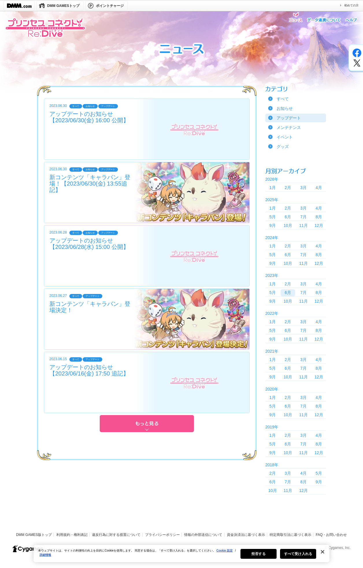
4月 (319, 187)
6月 (288, 216)
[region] (181, 556)
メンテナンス (289, 127)
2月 (288, 187)
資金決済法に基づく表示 (246, 535)
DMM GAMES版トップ (34, 535)
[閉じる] (322, 554)
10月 (288, 225)
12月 (318, 225)
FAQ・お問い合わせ (331, 535)
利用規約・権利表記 (72, 535)
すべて (283, 99)
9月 (272, 225)
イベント (285, 137)
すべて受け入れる (298, 556)
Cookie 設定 (224, 552)
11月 (303, 225)
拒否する (258, 556)
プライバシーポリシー (162, 535)
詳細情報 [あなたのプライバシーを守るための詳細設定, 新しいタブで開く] (45, 557)
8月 (319, 216)
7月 (303, 216)
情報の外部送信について (203, 535)
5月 (272, 216)
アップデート (289, 118)
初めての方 (351, 5)
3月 (303, 187)
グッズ (283, 146)
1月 (272, 187)
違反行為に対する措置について (116, 535)
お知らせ (285, 108)
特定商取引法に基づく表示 (290, 535)
